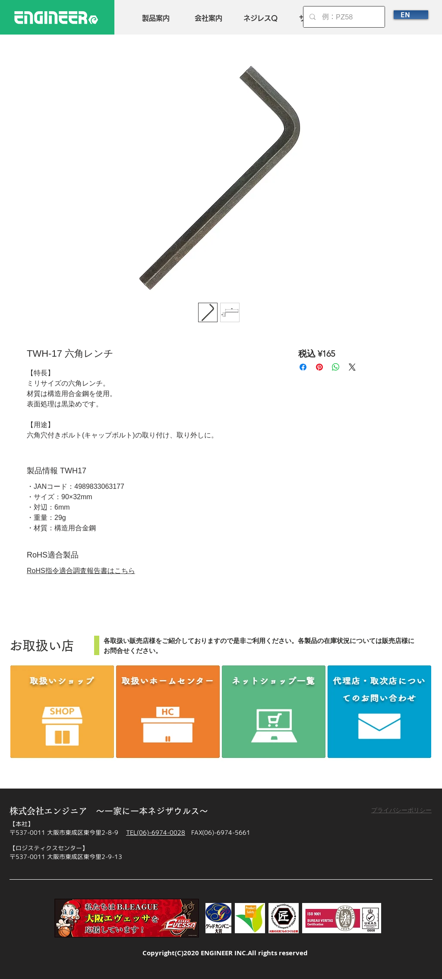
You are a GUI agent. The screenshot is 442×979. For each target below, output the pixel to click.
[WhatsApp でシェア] (336, 367)
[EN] (411, 14)
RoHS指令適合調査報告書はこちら (81, 570)
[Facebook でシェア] (303, 367)
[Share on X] (352, 367)
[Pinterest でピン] (319, 367)
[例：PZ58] (344, 16)
